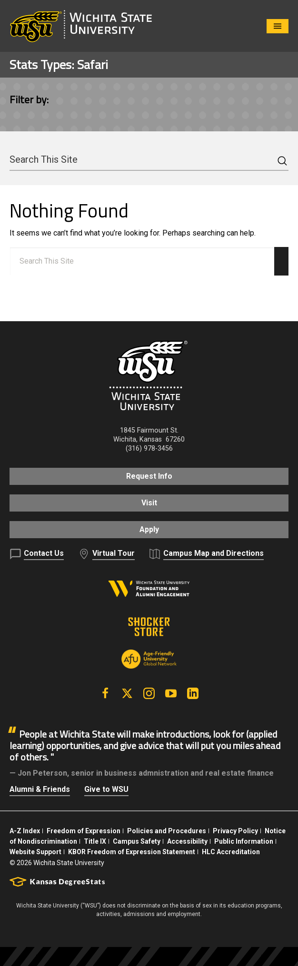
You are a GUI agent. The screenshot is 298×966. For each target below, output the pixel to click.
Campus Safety (136, 841)
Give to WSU (106, 789)
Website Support (35, 852)
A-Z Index (25, 831)
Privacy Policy (235, 831)
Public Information (243, 841)
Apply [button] (149, 529)
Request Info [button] (149, 476)
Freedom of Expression (83, 831)
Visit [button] (149, 502)
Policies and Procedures (166, 831)
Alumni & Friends (40, 789)
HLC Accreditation (231, 852)
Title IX (95, 841)
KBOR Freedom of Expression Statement (131, 852)
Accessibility (187, 841)
